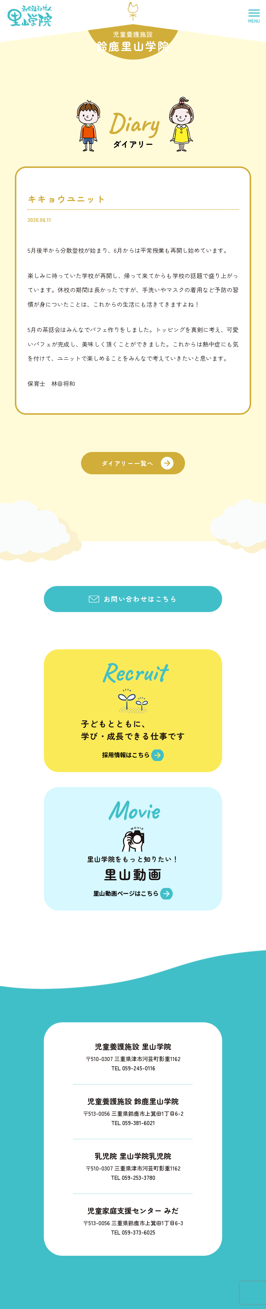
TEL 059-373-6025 (133, 1230)
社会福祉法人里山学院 (29, 15)
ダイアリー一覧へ (127, 463)
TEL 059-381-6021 (133, 1120)
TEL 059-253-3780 (133, 1175)
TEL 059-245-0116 (133, 1066)
